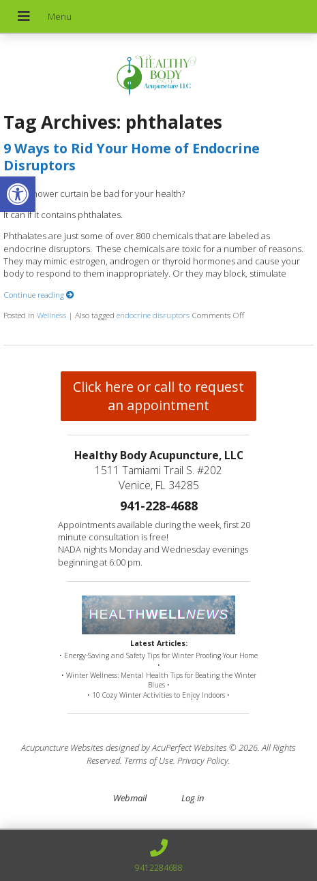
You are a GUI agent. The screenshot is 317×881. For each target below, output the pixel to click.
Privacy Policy (202, 760)
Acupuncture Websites (62, 747)
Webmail (130, 798)
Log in (192, 798)
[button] (17, 194)
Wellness (51, 314)
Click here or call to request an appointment (158, 395)
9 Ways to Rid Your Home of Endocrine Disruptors (131, 156)
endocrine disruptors (153, 314)
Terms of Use (148, 760)
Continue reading (38, 294)
